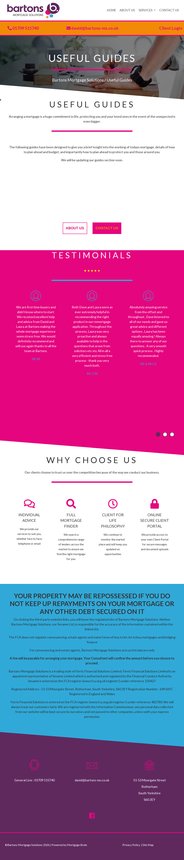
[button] (158, 434)
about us (75, 228)
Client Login (170, 28)
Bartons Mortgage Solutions (78, 79)
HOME (111, 10)
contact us (107, 228)
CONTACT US (169, 10)
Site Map (148, 845)
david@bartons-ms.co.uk (94, 28)
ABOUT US (127, 10)
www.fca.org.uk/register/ (101, 681)
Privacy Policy (131, 845)
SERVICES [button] (146, 10)
